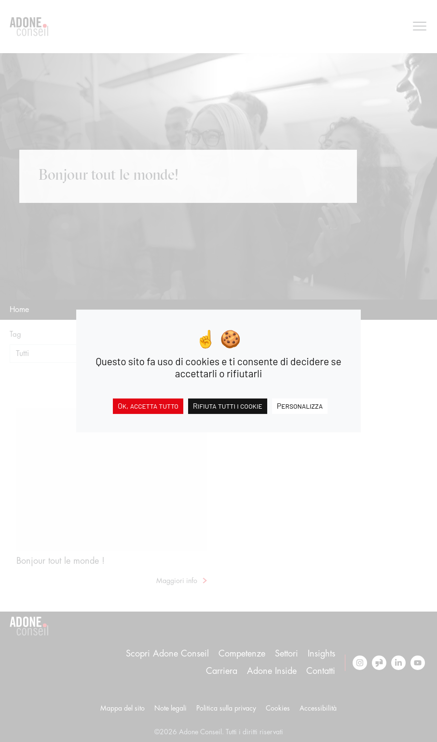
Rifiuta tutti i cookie (227, 405)
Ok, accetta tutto (148, 405)
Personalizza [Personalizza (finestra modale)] (300, 405)
